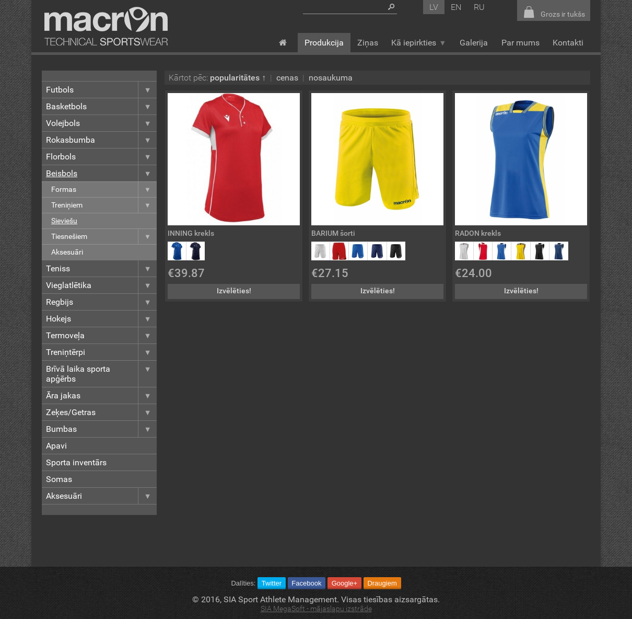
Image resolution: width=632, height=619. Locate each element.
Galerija (474, 43)
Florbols (101, 156)
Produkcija (324, 43)
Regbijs (101, 302)
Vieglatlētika (101, 285)
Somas (59, 479)
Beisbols (101, 173)
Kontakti (568, 43)
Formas (104, 189)
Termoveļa (101, 335)
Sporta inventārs (76, 462)
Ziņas (367, 43)
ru (479, 7)
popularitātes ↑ (238, 78)
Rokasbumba (101, 140)
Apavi (56, 446)
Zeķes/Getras (101, 412)
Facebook (306, 583)
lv (433, 7)
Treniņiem (104, 205)
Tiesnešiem (104, 236)
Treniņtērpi (101, 352)
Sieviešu (64, 220)
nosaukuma (331, 78)
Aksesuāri (67, 252)
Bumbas (101, 429)
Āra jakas (101, 395)
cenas (287, 78)
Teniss (101, 268)
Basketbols (101, 106)
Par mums (520, 43)
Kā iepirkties (418, 43)
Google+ (345, 583)
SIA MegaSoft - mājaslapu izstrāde (316, 608)
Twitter (272, 583)
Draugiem (381, 583)
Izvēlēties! (234, 290)
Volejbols (101, 123)
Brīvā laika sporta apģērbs (101, 374)
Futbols (101, 90)
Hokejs (101, 319)
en (456, 7)
